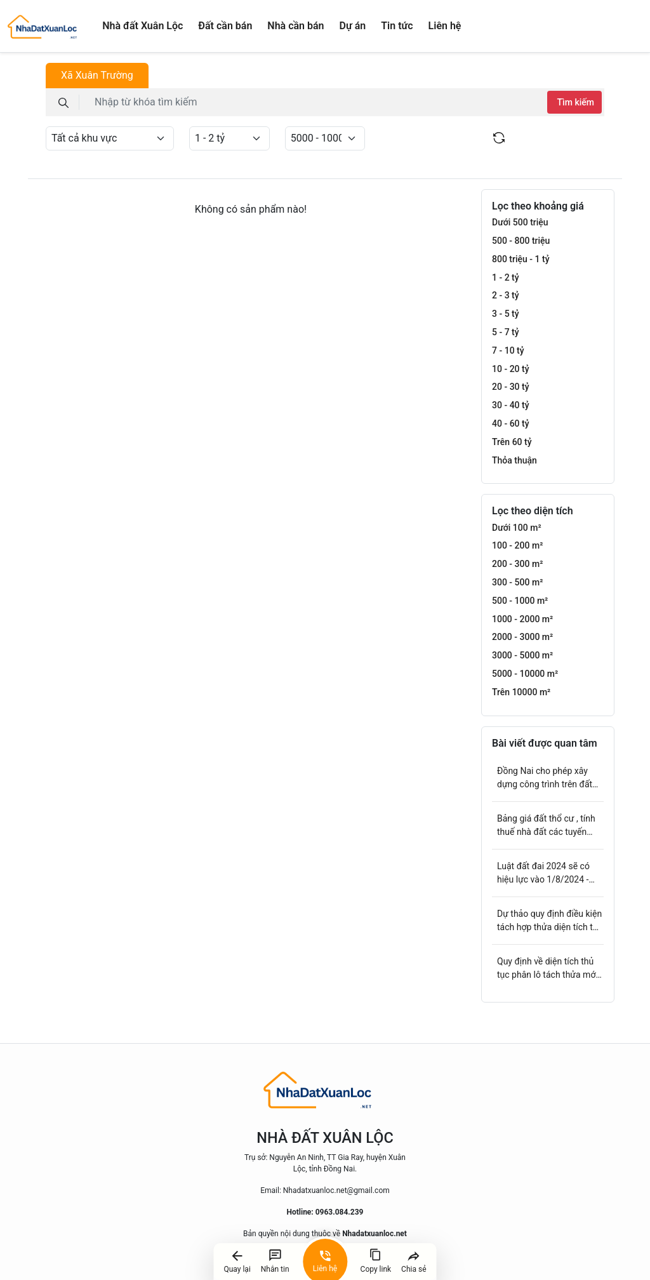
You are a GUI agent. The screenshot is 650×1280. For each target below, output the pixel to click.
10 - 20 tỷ (510, 369)
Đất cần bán (225, 26)
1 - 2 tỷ (505, 277)
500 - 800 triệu (521, 241)
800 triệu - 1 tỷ (521, 259)
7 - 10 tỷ (508, 350)
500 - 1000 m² (520, 601)
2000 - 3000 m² (522, 637)
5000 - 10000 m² (525, 674)
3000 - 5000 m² (522, 655)
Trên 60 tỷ (512, 442)
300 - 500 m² (517, 582)
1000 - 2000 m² (522, 619)
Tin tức (397, 26)
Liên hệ (444, 26)
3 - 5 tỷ (505, 314)
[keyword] (316, 102)
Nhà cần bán (295, 26)
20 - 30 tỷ (510, 387)
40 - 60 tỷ (510, 423)
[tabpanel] (325, 115)
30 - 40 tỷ (510, 405)
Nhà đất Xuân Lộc (142, 26)
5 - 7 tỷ (505, 332)
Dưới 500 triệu (520, 222)
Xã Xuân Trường (97, 75)
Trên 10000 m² (521, 692)
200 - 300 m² (517, 564)
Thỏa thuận (514, 460)
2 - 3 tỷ (505, 295)
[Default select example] (109, 138)
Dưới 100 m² (516, 528)
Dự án (353, 26)
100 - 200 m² (517, 545)
